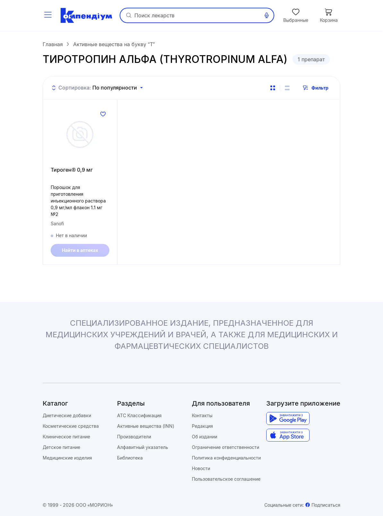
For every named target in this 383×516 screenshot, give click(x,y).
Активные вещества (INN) (145, 426)
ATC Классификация (139, 415)
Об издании (204, 436)
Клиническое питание (66, 436)
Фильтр (315, 88)
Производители (134, 436)
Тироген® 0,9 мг (72, 170)
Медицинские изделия (67, 457)
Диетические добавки (67, 415)
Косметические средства (71, 426)
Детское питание (61, 447)
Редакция (202, 426)
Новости (201, 468)
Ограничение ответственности (225, 447)
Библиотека (130, 457)
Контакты (202, 415)
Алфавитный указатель (142, 447)
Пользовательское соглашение (226, 479)
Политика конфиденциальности (226, 457)
